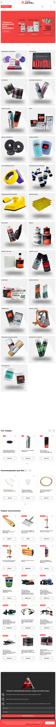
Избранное (50, 6)
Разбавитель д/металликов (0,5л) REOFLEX (7, 591)
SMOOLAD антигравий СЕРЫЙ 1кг (27, 451)
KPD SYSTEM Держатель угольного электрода (9, 531)
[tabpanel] (28, 27)
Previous (3, 28)
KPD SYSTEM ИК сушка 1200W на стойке (46, 531)
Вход (54, 6)
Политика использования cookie (33, 724)
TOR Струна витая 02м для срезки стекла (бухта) (46, 491)
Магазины (6, 31)
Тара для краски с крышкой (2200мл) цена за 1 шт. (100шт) (27, 491)
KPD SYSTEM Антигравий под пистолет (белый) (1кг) (46, 451)
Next (53, 28)
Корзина (46, 6)
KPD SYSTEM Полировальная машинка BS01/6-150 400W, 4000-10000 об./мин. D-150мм (46, 592)
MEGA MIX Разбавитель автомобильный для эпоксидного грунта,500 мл (28, 652)
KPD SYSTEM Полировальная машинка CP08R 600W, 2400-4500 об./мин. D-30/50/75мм (46, 622)
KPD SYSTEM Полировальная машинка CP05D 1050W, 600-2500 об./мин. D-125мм (9, 652)
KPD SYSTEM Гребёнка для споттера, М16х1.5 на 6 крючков (27, 531)
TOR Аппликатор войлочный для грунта (9, 490)
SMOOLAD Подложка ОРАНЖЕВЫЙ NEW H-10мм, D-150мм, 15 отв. (9, 451)
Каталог (5, 6)
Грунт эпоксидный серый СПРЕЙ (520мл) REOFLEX (46, 561)
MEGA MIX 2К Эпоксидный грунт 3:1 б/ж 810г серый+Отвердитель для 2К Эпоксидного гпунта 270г (46, 652)
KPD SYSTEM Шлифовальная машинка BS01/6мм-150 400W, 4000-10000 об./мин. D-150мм (9, 622)
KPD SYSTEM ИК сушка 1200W (27, 561)
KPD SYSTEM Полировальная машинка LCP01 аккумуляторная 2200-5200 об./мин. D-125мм (27, 592)
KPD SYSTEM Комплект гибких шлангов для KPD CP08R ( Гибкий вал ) (27, 621)
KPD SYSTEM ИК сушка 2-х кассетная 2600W (9, 561)
